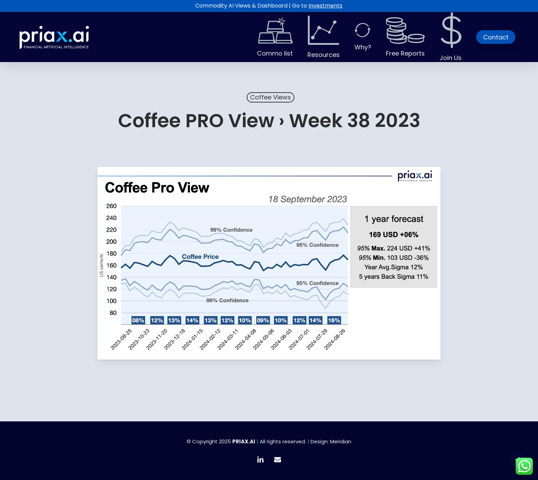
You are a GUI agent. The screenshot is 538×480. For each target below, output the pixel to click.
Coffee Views (270, 97)
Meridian (340, 441)
